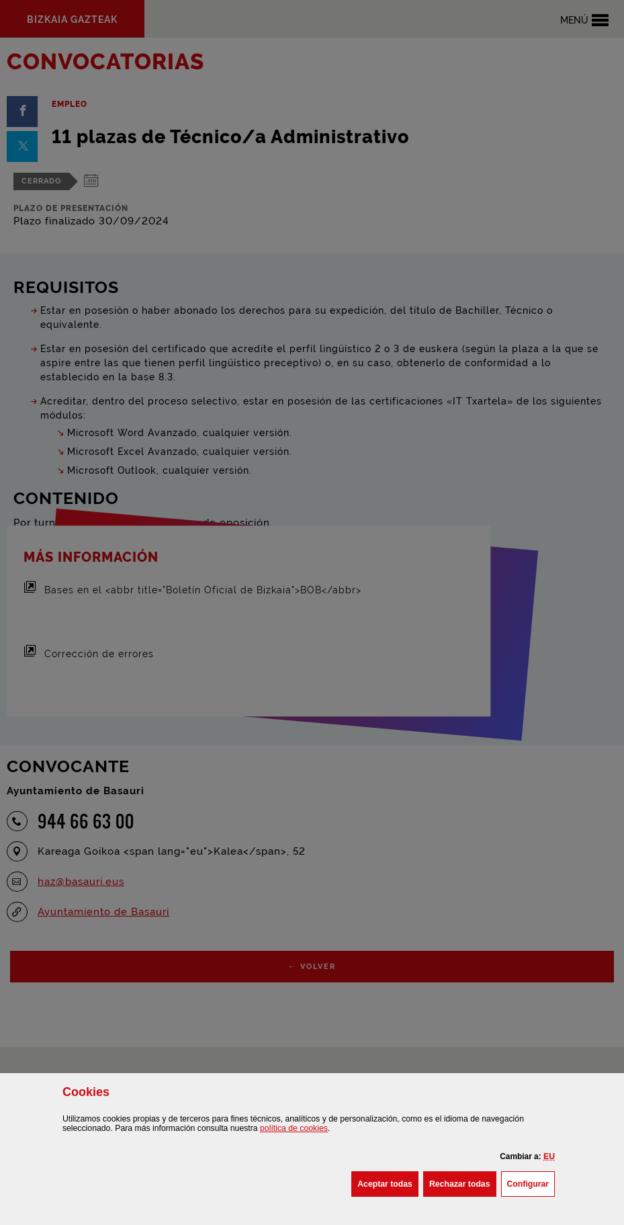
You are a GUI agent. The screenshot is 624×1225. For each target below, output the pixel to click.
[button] (549, 1156)
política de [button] (294, 1128)
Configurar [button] (531, 1183)
